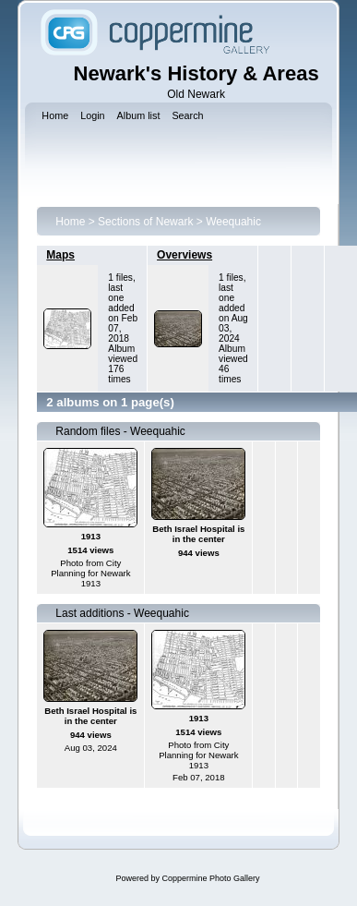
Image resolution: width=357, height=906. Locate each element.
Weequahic (233, 221)
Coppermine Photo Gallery (210, 878)
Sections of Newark (145, 221)
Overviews (184, 254)
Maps (60, 254)
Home (70, 221)
